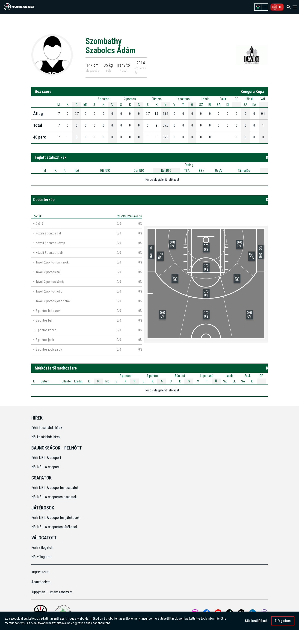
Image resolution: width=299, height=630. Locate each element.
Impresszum (40, 572)
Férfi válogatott (42, 547)
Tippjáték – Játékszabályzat (51, 592)
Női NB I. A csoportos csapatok (54, 497)
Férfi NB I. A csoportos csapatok (55, 487)
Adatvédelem (40, 582)
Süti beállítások (256, 621)
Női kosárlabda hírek (45, 437)
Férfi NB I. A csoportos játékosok (55, 517)
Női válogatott (41, 557)
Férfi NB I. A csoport (46, 457)
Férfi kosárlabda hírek (46, 428)
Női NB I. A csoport (45, 467)
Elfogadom (283, 621)
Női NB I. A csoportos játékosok (54, 527)
